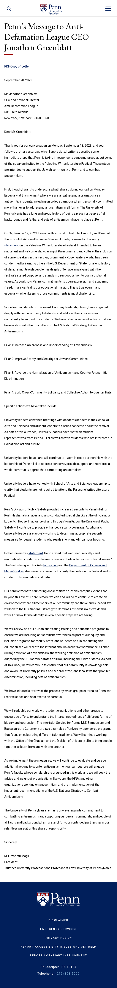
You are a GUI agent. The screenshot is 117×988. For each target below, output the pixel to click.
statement (11, 245)
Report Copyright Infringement (58, 955)
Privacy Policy (58, 937)
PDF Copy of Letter (17, 66)
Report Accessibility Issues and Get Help (58, 946)
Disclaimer (58, 920)
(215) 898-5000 (67, 973)
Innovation (50, 565)
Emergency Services (58, 929)
